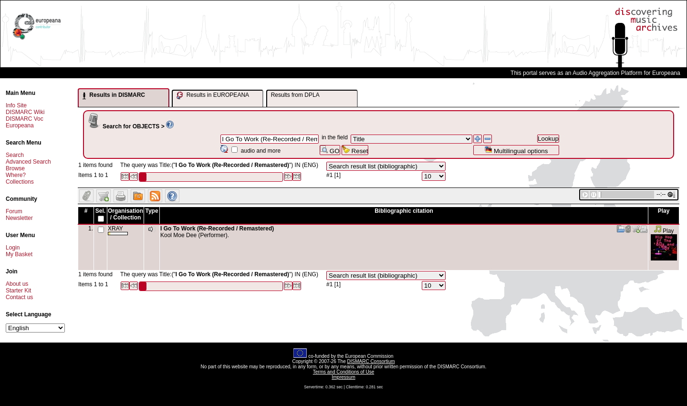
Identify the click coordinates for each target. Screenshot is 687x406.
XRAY (118, 230)
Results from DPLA (295, 95)
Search (15, 155)
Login (13, 247)
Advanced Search (28, 161)
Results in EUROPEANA (213, 95)
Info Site (16, 105)
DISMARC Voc (24, 118)
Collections (20, 181)
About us (17, 284)
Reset (355, 150)
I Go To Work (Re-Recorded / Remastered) (217, 228)
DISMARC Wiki (25, 112)
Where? (16, 175)
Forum (14, 211)
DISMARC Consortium (371, 361)
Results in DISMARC (114, 95)
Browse (15, 168)
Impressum (343, 377)
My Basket (19, 254)
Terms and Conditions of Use (343, 372)
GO (329, 150)
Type (151, 211)
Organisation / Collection (125, 214)
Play (664, 231)
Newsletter (19, 218)
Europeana (20, 125)
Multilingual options (516, 150)
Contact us (19, 297)
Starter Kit (18, 290)
